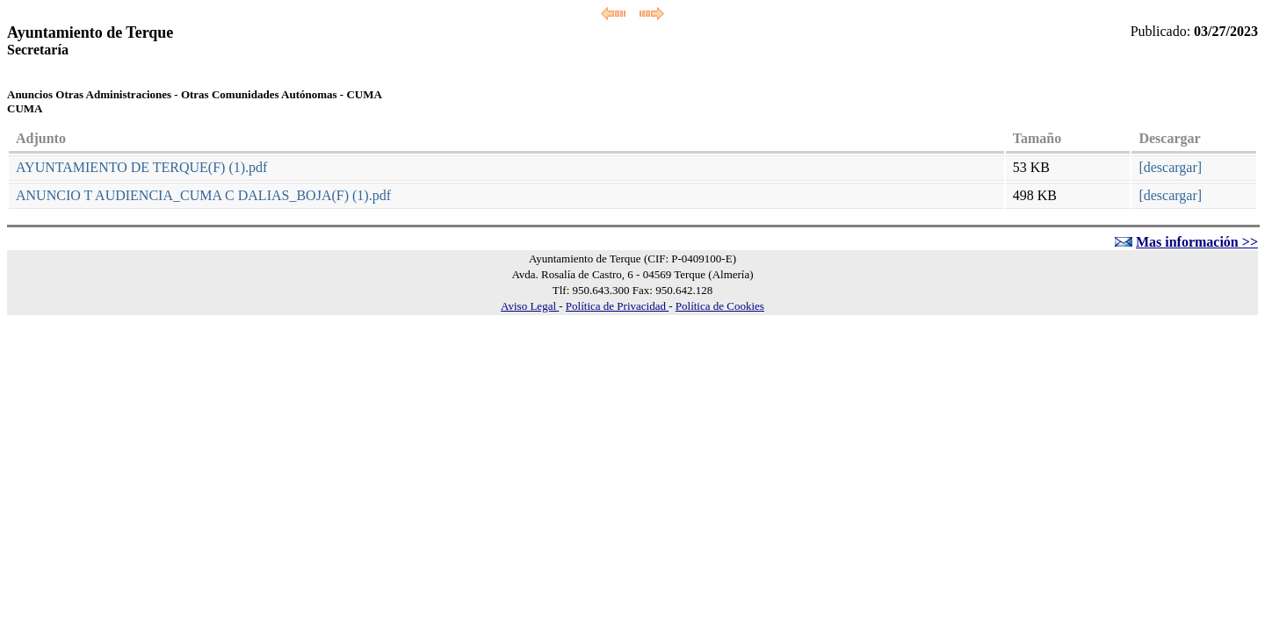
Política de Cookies (720, 305)
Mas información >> (1197, 241)
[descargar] (1170, 167)
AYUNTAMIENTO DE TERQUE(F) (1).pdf (141, 167)
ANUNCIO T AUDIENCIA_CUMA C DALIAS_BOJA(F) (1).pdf (203, 195)
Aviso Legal (530, 305)
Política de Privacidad (617, 305)
